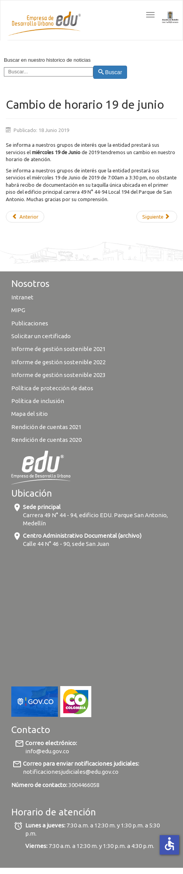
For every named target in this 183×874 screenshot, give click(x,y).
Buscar (110, 72)
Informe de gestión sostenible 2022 (58, 362)
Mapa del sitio (29, 413)
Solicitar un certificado (41, 336)
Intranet (22, 297)
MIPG (18, 310)
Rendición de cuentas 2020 (46, 439)
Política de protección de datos (52, 388)
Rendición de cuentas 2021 (46, 427)
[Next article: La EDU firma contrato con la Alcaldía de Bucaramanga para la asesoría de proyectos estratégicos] (156, 217)
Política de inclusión (37, 401)
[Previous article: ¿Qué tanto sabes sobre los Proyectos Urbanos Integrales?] (25, 217)
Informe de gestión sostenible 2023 (58, 375)
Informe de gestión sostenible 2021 (58, 349)
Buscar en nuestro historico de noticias (47, 60)
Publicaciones (29, 323)
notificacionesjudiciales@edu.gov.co (71, 771)
